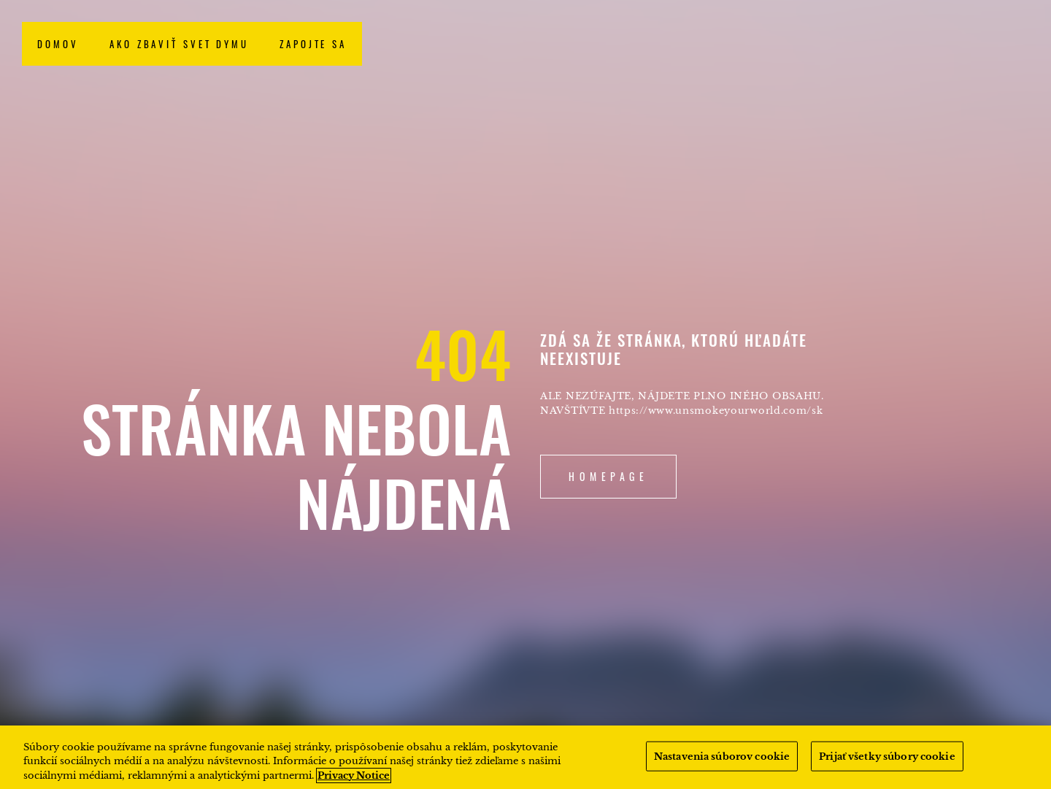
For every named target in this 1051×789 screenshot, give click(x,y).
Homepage (608, 476)
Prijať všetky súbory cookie (887, 762)
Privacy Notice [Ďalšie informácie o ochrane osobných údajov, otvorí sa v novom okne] (353, 781)
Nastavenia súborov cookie (722, 762)
